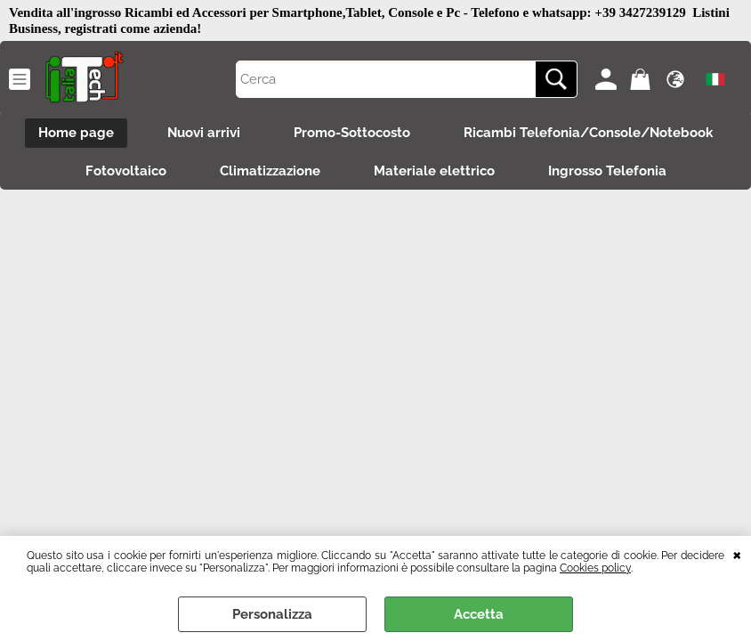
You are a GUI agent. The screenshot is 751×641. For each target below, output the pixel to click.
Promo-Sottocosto (352, 133)
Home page (76, 133)
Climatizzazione (270, 171)
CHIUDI (737, 554)
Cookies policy (595, 568)
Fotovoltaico (125, 171)
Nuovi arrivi (203, 133)
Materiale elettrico (434, 171)
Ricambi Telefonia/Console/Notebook (588, 133)
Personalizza (272, 614)
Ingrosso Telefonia (607, 171)
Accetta (479, 614)
